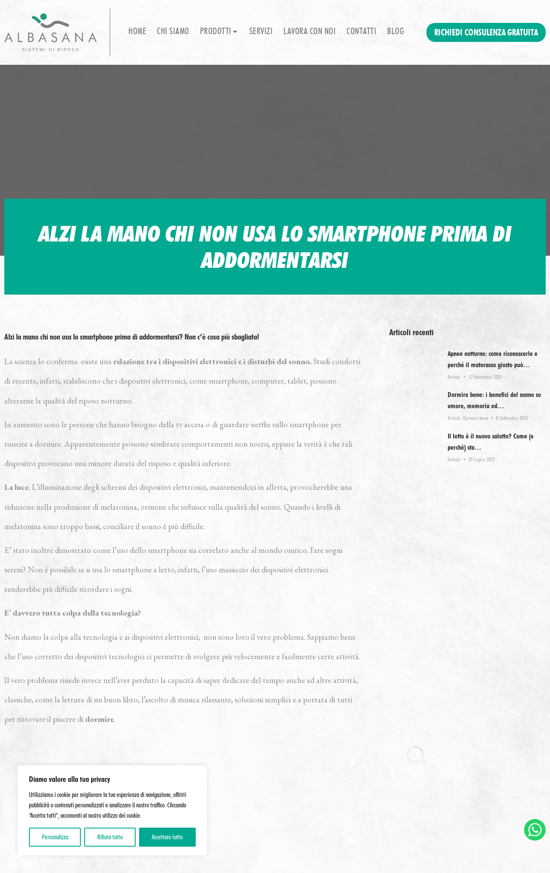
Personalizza (55, 837)
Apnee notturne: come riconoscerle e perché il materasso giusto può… (492, 359)
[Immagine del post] (415, 351)
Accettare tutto (167, 837)
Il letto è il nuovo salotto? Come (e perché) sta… (491, 441)
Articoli (454, 376)
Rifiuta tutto (110, 837)
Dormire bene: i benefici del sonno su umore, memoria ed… (494, 400)
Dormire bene (475, 417)
